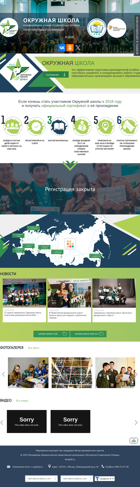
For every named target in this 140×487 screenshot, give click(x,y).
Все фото (33, 348)
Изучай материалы (58, 141)
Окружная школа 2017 (39, 478)
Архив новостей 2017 (87, 334)
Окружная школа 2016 (75, 478)
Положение (52, 75)
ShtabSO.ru (70, 459)
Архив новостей (47, 334)
